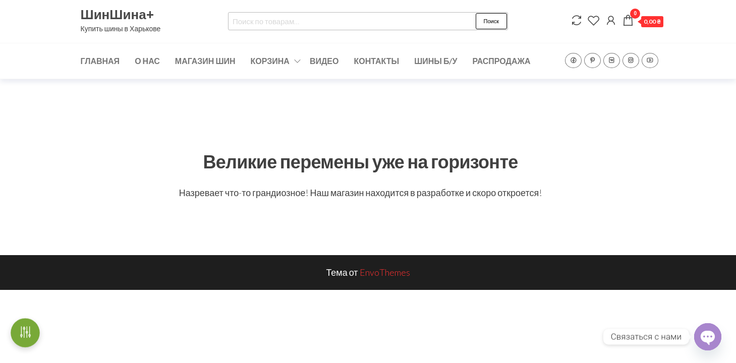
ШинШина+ (117, 14)
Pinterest (592, 60)
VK (611, 60)
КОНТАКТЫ (376, 61)
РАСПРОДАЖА (501, 61)
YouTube (650, 60)
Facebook (573, 60)
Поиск (491, 21)
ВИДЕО (324, 61)
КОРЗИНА (270, 61)
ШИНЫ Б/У (435, 61)
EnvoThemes (385, 272)
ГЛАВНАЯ (100, 61)
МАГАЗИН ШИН (205, 61)
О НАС (147, 61)
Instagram (630, 60)
